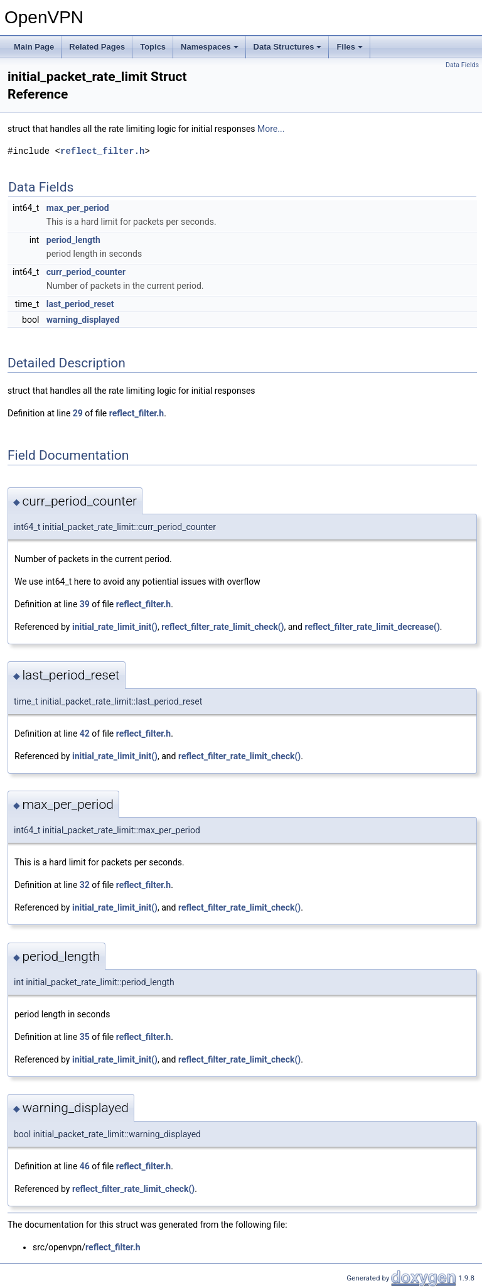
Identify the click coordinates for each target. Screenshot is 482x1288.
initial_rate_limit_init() (115, 627)
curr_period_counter (86, 272)
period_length (73, 240)
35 (85, 1037)
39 (85, 604)
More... (270, 129)
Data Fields (462, 65)
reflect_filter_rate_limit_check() (222, 627)
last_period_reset (80, 304)
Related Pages (97, 46)
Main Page (34, 46)
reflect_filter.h (102, 151)
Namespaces (209, 46)
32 (85, 885)
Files (349, 46)
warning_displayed (83, 320)
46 (85, 1166)
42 (85, 733)
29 (78, 413)
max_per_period (77, 208)
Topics (153, 46)
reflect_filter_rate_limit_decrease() (371, 627)
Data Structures (288, 46)
